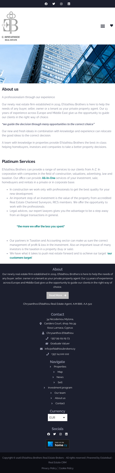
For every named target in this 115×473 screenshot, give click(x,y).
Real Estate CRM (57, 462)
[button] (102, 26)
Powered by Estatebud (99, 457)
